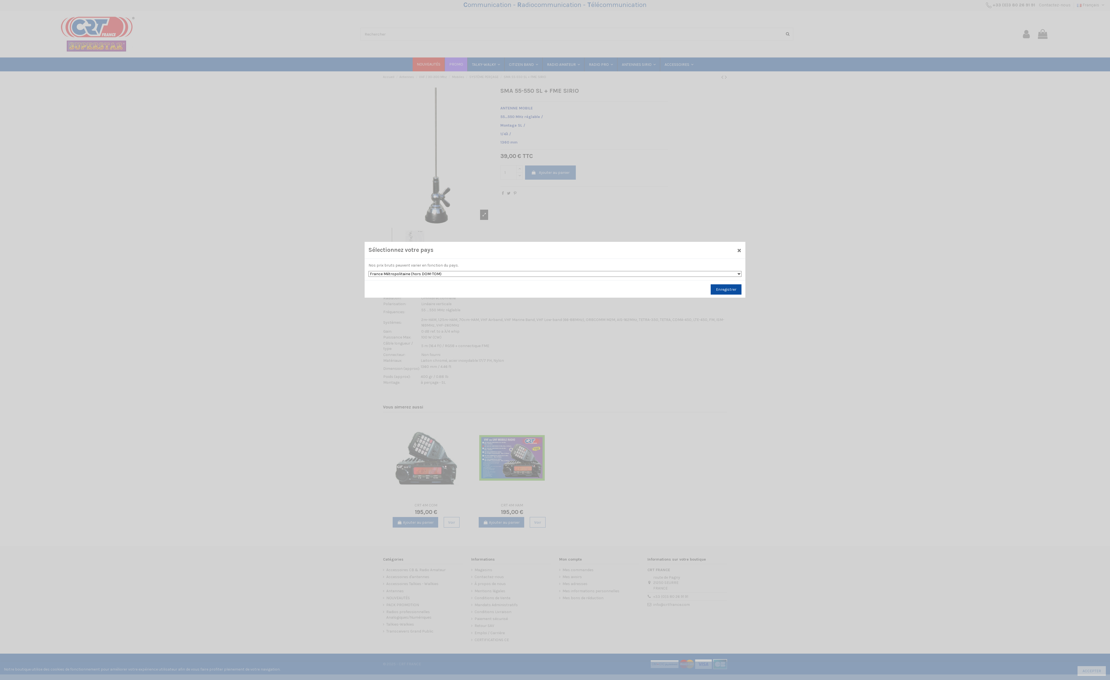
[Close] (739, 250)
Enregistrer (726, 289)
